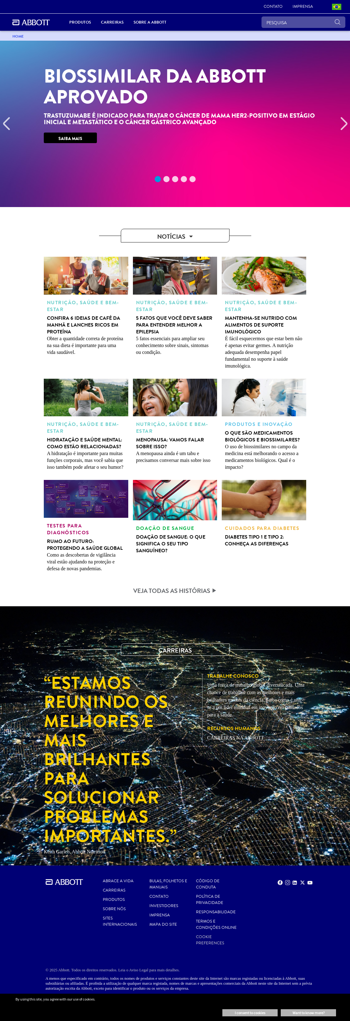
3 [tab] (175, 179)
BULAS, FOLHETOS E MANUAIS (168, 884)
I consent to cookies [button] (250, 1012)
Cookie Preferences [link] (210, 940)
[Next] (344, 124)
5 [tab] (192, 179)
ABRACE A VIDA (118, 881)
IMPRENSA (159, 915)
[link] (273, 6)
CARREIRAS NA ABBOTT (235, 737)
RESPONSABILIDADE (216, 912)
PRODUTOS (114, 899)
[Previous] (6, 124)
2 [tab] (166, 179)
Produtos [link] (80, 22)
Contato (159, 896)
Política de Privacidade (209, 900)
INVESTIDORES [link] (163, 906)
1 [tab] (158, 179)
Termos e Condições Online (216, 924)
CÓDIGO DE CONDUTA (208, 884)
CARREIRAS (114, 890)
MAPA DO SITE (163, 924)
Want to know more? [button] (309, 1012)
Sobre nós (114, 909)
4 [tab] (184, 179)
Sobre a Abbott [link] (150, 22)
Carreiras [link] (112, 22)
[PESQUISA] (303, 22)
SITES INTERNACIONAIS (120, 921)
